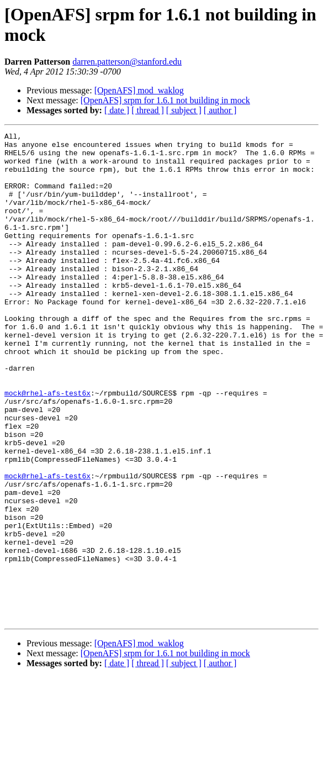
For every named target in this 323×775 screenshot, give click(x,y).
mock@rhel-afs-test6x (47, 446)
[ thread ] (147, 110)
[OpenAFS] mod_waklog (139, 90)
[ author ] (220, 110)
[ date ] (116, 110)
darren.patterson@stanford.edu (127, 61)
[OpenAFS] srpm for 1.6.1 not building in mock (165, 100)
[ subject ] (184, 110)
